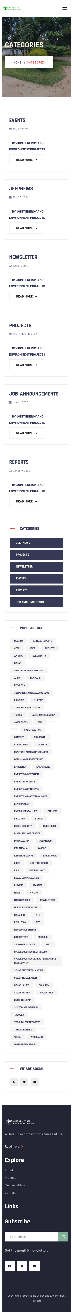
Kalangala (21, 848)
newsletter (23, 257)
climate (42, 744)
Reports (21, 590)
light (17, 863)
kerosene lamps (23, 855)
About (9, 1170)
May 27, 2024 (18, 129)
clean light (21, 744)
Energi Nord (43, 766)
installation (21, 840)
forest (39, 818)
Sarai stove (21, 937)
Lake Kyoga (50, 855)
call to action (32, 729)
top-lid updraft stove (27, 707)
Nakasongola (22, 900)
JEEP (17, 648)
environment (21, 803)
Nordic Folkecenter (26, 907)
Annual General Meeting (28, 670)
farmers (52, 811)
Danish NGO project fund (28, 759)
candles (19, 737)
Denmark (35, 677)
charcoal (40, 737)
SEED (48, 944)
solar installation (25, 977)
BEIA (40, 722)
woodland (37, 1037)
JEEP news (23, 542)
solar (17, 663)
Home (17, 62)
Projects (22, 554)
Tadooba (19, 1014)
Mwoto (34, 892)
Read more (26, 159)
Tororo (18, 714)
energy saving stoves (26, 789)
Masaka (37, 885)
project (50, 648)
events (17, 120)
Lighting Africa (39, 863)
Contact (10, 1192)
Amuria (18, 655)
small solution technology (30, 951)
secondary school (25, 944)
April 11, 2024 (19, 265)
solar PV (44, 985)
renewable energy (25, 929)
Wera (17, 1037)
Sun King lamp (22, 1000)
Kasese (42, 848)
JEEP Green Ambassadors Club (31, 692)
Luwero (18, 885)
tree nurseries (23, 1029)
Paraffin (19, 914)
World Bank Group (25, 1044)
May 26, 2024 (19, 197)
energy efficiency (24, 781)
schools (42, 937)
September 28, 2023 (23, 334)
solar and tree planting (28, 970)
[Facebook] (14, 1082)
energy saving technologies (30, 796)
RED (38, 922)
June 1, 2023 (18, 402)
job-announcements (34, 393)
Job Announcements (30, 602)
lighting (19, 700)
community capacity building (31, 751)
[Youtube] (35, 1082)
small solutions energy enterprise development (35, 960)
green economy (23, 826)
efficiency (20, 766)
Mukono (38, 700)
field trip (19, 818)
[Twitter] (24, 1082)
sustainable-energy (26, 1007)
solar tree (46, 992)
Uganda (18, 640)
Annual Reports (42, 640)
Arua (17, 677)
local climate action (26, 877)
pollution (20, 922)
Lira (16, 870)
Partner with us (15, 1185)
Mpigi (17, 892)
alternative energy (43, 714)
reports (19, 462)
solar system (22, 992)
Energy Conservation (26, 774)
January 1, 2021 (20, 470)
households (49, 826)
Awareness (21, 722)
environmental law (26, 811)
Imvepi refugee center (27, 833)
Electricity (39, 655)
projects (20, 325)
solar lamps (21, 985)
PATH (37, 914)
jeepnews (21, 188)
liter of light (37, 870)
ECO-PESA (19, 685)
